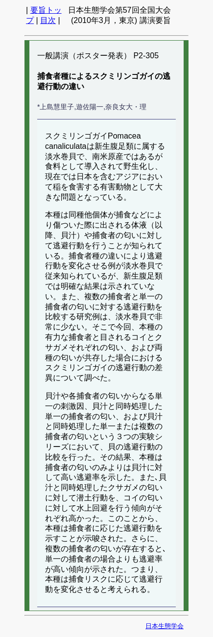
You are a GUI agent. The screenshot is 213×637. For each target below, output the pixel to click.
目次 (48, 20)
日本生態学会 (164, 626)
